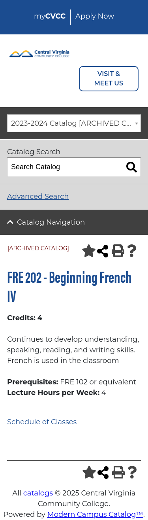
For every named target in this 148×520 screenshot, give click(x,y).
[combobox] (74, 123)
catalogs (38, 493)
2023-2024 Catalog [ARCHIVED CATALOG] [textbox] (76, 123)
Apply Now (94, 16)
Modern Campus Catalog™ (95, 514)
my (50, 16)
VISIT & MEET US (108, 78)
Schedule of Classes (42, 422)
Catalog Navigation (51, 222)
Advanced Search (38, 196)
